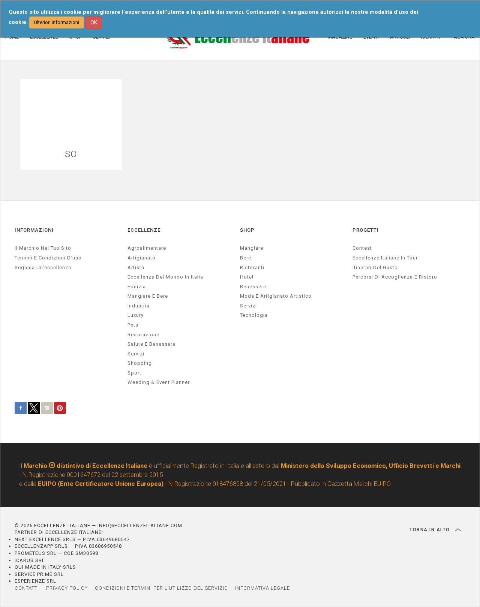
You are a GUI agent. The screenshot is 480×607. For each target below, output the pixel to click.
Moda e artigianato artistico (276, 296)
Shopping (140, 363)
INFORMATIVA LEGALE (262, 588)
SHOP (247, 230)
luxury (136, 315)
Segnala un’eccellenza (43, 267)
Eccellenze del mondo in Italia (165, 277)
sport (134, 373)
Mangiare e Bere (148, 296)
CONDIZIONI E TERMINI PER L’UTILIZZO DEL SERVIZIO (161, 588)
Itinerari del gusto (375, 267)
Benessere (253, 286)
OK (93, 22)
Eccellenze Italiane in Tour (385, 258)
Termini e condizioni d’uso (48, 258)
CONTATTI (27, 588)
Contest (362, 248)
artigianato (142, 258)
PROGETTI (365, 230)
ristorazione (143, 334)
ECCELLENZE (144, 230)
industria (139, 306)
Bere (245, 258)
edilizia (137, 286)
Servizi (248, 306)
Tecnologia (254, 315)
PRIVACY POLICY (67, 588)
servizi (136, 354)
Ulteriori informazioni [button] (56, 22)
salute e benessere (152, 344)
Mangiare (251, 248)
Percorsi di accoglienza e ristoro (394, 277)
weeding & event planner (159, 382)
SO (71, 154)
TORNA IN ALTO (435, 529)
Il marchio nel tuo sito (43, 248)
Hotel (247, 277)
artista (136, 267)
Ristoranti (252, 267)
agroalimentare (147, 248)
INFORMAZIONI (34, 230)
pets (133, 325)
